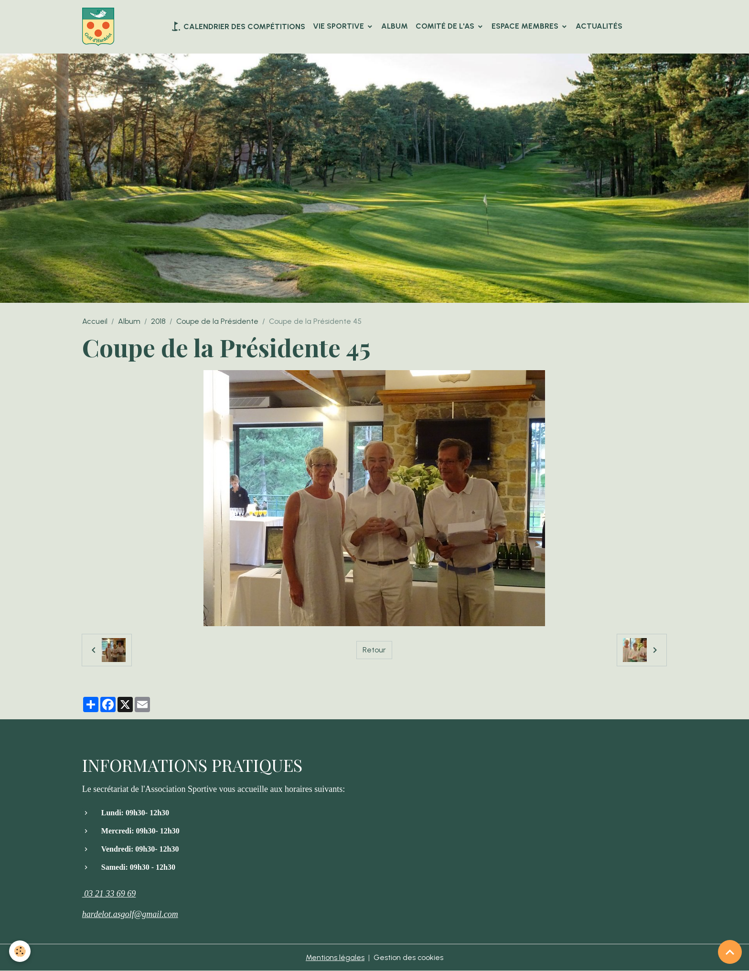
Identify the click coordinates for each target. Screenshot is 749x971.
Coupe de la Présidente (217, 321)
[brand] (100, 27)
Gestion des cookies (409, 957)
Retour (374, 649)
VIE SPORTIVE (339, 26)
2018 (158, 321)
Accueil (94, 321)
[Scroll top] (730, 952)
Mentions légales (335, 957)
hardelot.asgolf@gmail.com (130, 914)
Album (394, 26)
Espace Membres (526, 26)
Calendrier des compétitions (237, 26)
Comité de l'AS (446, 26)
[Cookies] (20, 951)
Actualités (599, 26)
